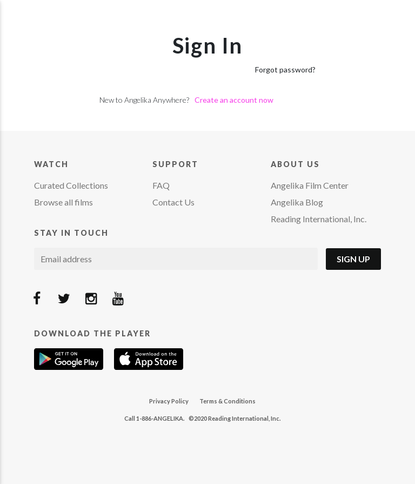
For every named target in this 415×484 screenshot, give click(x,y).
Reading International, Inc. (318, 219)
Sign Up (353, 259)
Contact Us (173, 202)
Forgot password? (285, 69)
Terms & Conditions (227, 401)
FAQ (161, 185)
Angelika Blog (297, 202)
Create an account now (234, 99)
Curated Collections (71, 185)
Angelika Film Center (310, 185)
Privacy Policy (169, 401)
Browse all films (63, 202)
